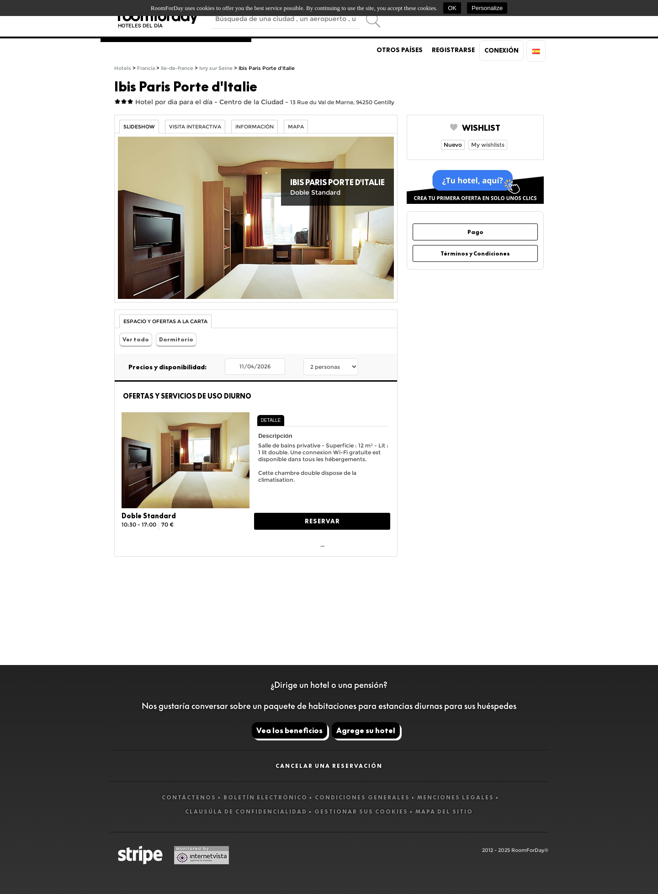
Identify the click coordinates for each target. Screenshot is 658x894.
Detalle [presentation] (271, 420)
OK (452, 8)
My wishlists (487, 144)
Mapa (296, 127)
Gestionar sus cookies (361, 811)
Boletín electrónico (265, 797)
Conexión (501, 50)
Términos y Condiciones (475, 253)
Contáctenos (189, 797)
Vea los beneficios (289, 730)
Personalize (487, 8)
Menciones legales (455, 797)
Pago (475, 232)
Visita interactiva (195, 127)
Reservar (322, 521)
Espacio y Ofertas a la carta (165, 322)
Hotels (122, 68)
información (254, 127)
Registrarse (453, 49)
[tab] (271, 420)
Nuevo (453, 144)
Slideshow (139, 127)
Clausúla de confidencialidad (246, 811)
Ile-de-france (177, 68)
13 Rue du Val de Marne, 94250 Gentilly (342, 102)
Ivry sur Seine (216, 68)
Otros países (400, 49)
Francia (146, 68)
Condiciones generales (362, 797)
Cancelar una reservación (329, 765)
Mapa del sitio (444, 811)
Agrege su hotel (365, 730)
